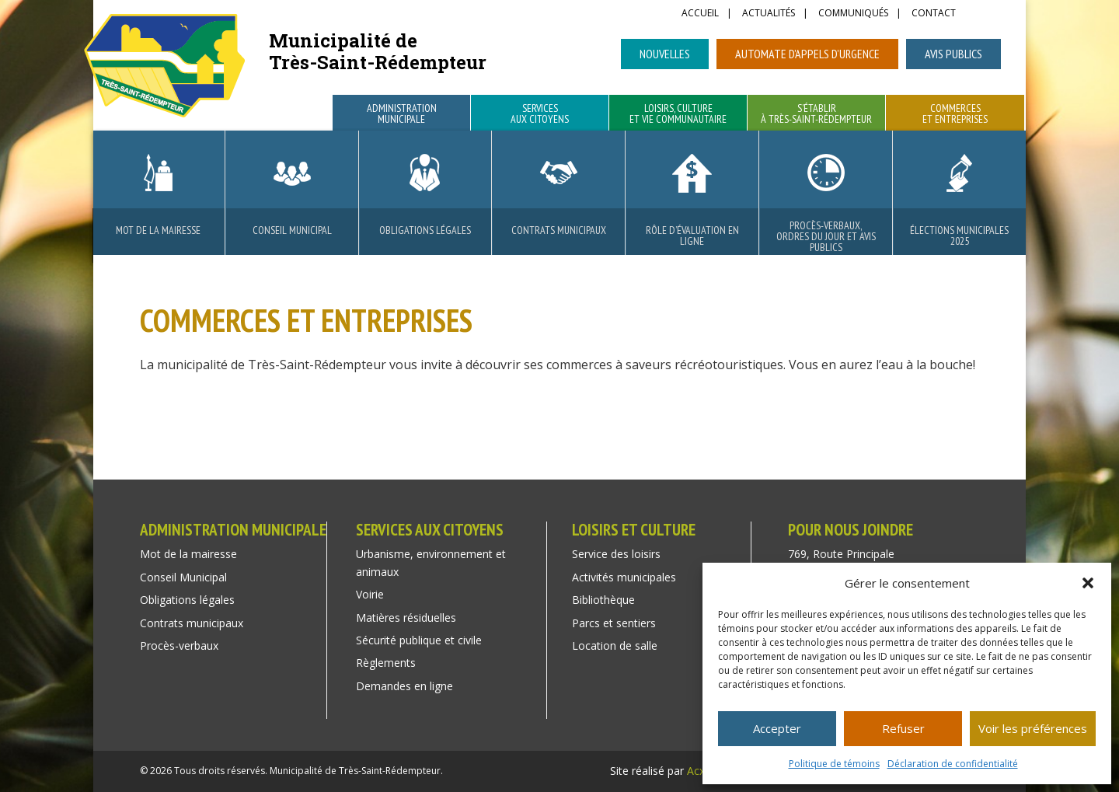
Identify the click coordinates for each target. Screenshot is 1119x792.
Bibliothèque (603, 599)
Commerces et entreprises (955, 114)
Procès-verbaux (179, 645)
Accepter (777, 728)
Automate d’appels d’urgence (807, 53)
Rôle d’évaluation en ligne (692, 235)
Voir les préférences (1032, 728)
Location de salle (614, 645)
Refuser (903, 728)
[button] (1088, 583)
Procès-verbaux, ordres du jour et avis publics (826, 236)
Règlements (386, 662)
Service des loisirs (616, 553)
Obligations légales (425, 230)
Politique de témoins (834, 763)
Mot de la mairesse (158, 230)
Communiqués (853, 14)
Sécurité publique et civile (419, 640)
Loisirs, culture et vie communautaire (678, 114)
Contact (934, 14)
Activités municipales (624, 577)
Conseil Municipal (292, 230)
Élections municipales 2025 (959, 235)
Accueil (700, 14)
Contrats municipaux (558, 230)
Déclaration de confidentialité (952, 763)
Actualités (768, 14)
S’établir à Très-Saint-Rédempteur (816, 114)
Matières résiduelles (406, 617)
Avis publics (953, 53)
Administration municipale (402, 114)
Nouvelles (665, 53)
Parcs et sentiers (614, 623)
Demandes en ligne (404, 686)
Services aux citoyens (540, 114)
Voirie (370, 594)
